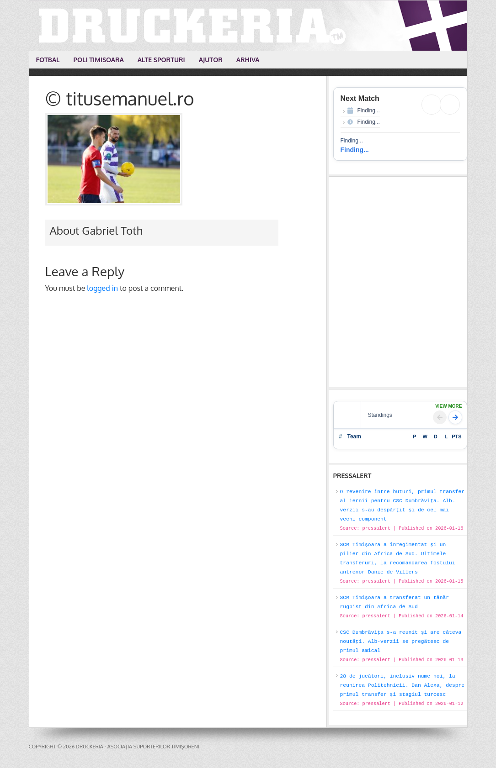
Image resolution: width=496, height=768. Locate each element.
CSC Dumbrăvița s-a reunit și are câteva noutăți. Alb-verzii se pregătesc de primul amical (401, 641)
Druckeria (248, 25)
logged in (102, 288)
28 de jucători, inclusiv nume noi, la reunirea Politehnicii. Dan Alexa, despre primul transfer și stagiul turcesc (402, 685)
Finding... (355, 149)
